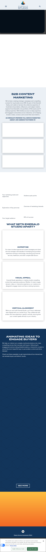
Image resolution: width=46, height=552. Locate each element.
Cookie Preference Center (18, 549)
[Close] (43, 541)
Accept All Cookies (32, 549)
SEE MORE (23, 486)
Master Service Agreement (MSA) (23, 535)
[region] (23, 545)
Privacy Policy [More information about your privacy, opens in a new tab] (13, 545)
